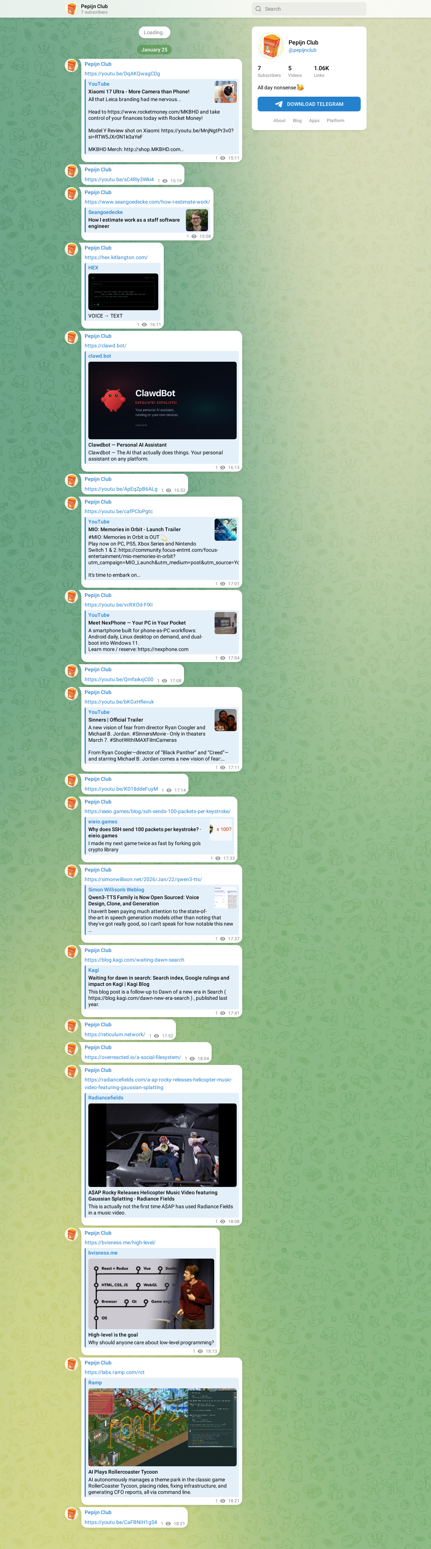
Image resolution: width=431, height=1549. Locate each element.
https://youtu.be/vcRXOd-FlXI (119, 605)
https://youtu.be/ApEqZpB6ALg (121, 489)
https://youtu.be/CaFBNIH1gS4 (121, 1522)
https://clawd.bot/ (106, 345)
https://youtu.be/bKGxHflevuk (119, 702)
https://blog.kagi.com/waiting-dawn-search (134, 960)
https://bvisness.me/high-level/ (120, 1242)
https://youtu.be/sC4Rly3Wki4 (119, 179)
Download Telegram (309, 104)
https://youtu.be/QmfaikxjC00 (119, 679)
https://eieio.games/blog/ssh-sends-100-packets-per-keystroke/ (158, 811)
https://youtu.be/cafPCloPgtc (119, 511)
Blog (297, 120)
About (279, 120)
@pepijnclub (303, 50)
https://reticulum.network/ (115, 1034)
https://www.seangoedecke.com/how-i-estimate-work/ (147, 202)
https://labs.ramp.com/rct (115, 1372)
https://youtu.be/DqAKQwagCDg (122, 73)
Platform (336, 120)
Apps (314, 120)
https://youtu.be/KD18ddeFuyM (121, 789)
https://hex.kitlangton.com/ (116, 257)
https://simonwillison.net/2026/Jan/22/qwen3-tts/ (143, 879)
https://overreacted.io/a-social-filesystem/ (133, 1057)
